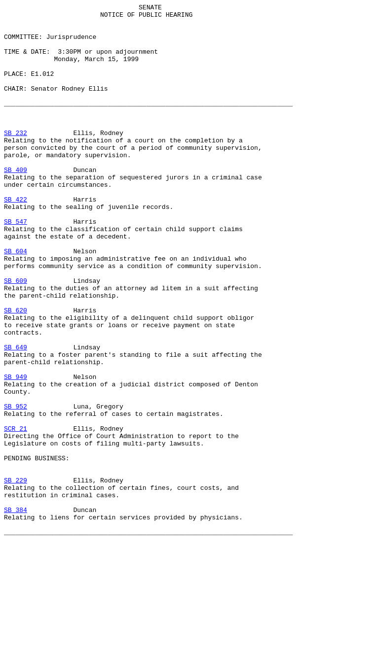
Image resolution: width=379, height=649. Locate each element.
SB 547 (15, 265)
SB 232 (15, 159)
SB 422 (15, 239)
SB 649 (15, 416)
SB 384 (15, 611)
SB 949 (15, 451)
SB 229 (15, 576)
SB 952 (15, 487)
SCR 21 (15, 514)
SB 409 (15, 203)
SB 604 (15, 301)
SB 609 (15, 336)
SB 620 (15, 372)
